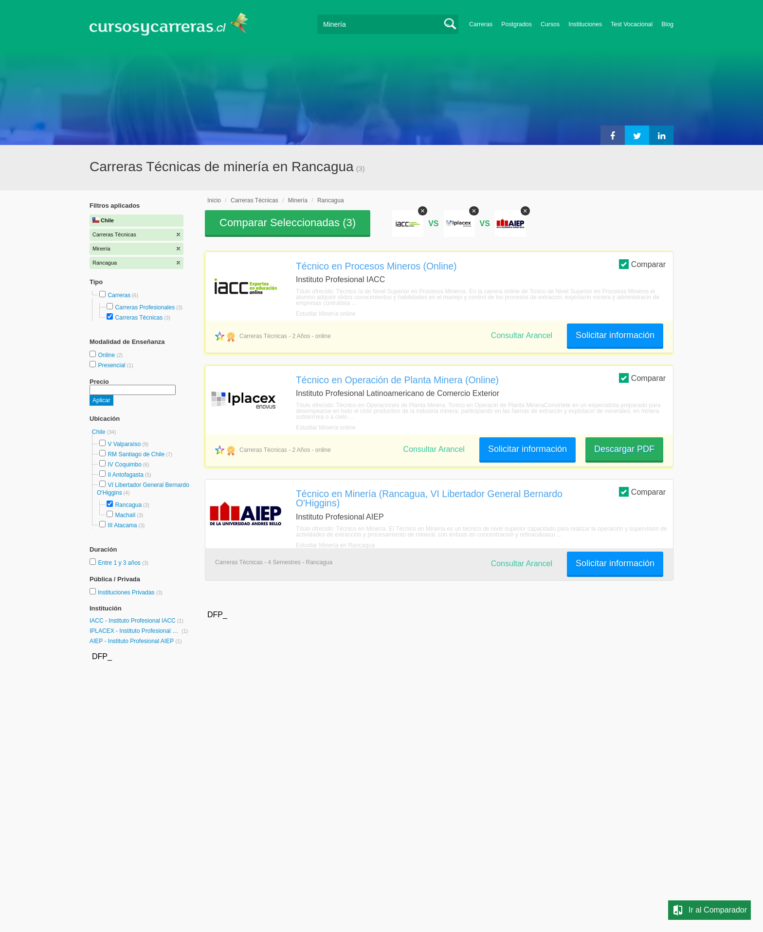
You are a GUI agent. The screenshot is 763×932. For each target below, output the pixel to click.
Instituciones (585, 24)
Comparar (642, 264)
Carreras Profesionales (145, 307)
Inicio (214, 200)
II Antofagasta (125, 474)
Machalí (125, 515)
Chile (99, 432)
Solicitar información (615, 335)
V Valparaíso (124, 444)
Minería (298, 200)
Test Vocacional (632, 24)
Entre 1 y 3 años (120, 562)
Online (107, 355)
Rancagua (128, 505)
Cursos (550, 24)
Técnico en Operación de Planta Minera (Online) (397, 380)
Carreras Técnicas (139, 317)
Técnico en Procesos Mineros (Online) (376, 266)
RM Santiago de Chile (136, 454)
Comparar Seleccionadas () (287, 222)
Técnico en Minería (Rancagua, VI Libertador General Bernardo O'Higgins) (429, 498)
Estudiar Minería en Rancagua (335, 545)
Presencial (112, 365)
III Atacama (122, 525)
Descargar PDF (624, 449)
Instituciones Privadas (130, 592)
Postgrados (516, 24)
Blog (667, 24)
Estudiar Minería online (326, 313)
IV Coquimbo (124, 464)
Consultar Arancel (521, 335)
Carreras (480, 24)
